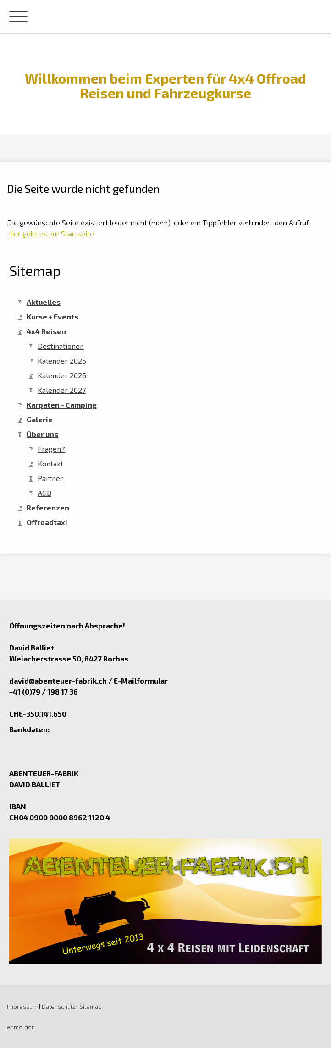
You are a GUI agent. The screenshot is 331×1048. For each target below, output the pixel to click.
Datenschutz (58, 1006)
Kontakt (50, 463)
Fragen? (51, 448)
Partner (50, 478)
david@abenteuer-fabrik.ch (58, 680)
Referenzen (48, 507)
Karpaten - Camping (62, 404)
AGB (44, 492)
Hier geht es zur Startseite (50, 233)
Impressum (22, 1006)
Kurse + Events (52, 316)
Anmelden (21, 1027)
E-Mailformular (141, 680)
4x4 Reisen (46, 331)
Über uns (42, 434)
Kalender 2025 (62, 360)
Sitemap (90, 1006)
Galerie (40, 419)
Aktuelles (44, 301)
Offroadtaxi (47, 522)
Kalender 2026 (62, 375)
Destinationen (61, 346)
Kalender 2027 (62, 390)
